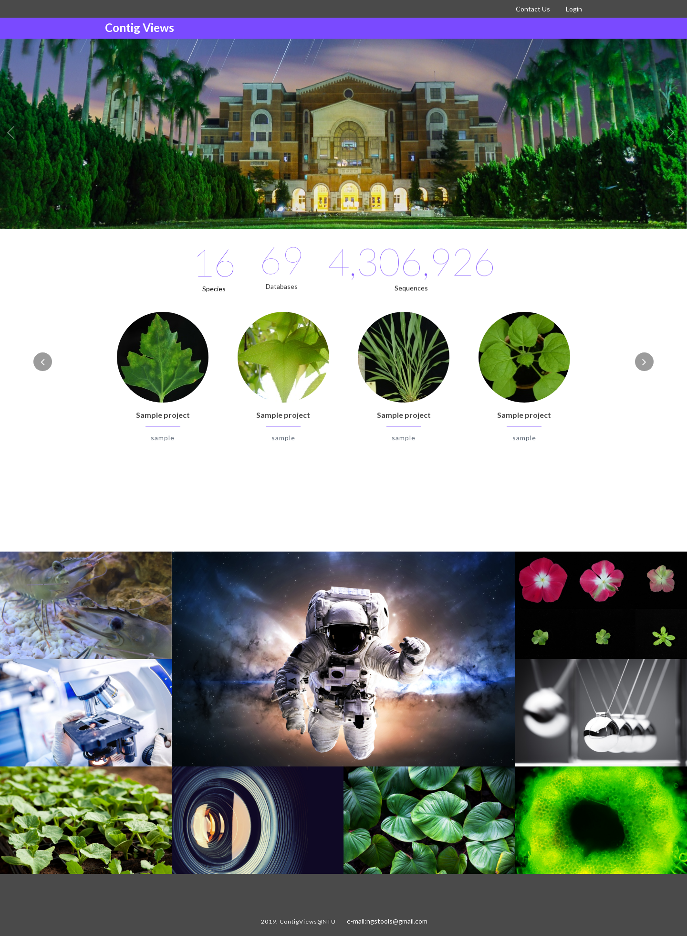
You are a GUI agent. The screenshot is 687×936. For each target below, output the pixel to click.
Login (574, 9)
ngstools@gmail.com (396, 921)
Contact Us (533, 9)
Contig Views (139, 27)
